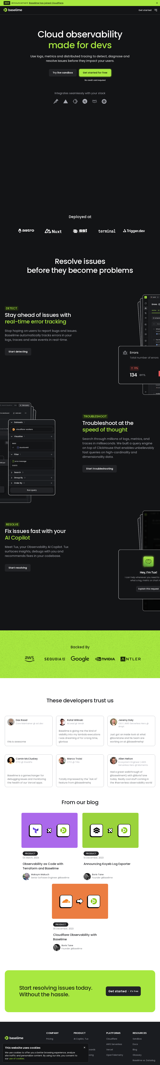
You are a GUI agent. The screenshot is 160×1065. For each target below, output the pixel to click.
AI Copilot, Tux (81, 1038)
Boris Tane (98, 874)
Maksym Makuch (40, 874)
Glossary (137, 1054)
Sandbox (137, 1038)
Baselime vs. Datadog (144, 1060)
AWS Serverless (114, 1044)
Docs (135, 1044)
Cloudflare (111, 1038)
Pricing (49, 1038)
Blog (135, 1049)
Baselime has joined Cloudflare (46, 2)
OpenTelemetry (114, 1054)
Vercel (109, 1049)
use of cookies (16, 1058)
